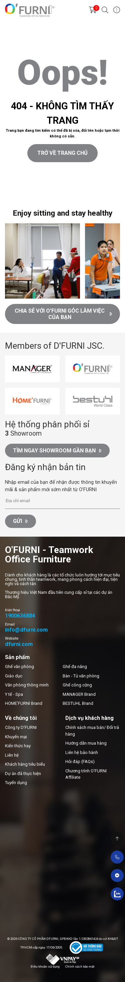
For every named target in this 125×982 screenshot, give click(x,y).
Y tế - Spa (14, 694)
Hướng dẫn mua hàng (86, 743)
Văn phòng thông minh (27, 684)
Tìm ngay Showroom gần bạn (57, 450)
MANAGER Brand (79, 694)
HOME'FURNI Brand (23, 703)
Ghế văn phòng (19, 666)
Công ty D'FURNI (21, 727)
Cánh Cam (42, 197)
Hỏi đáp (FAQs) (80, 761)
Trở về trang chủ (62, 153)
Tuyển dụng (16, 782)
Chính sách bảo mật (79, 966)
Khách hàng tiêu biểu (25, 764)
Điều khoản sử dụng (45, 966)
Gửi (20, 521)
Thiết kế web (12, 197)
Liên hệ (12, 755)
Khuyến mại (16, 736)
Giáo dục (13, 675)
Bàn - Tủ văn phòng (81, 675)
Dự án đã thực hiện (23, 773)
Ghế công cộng (77, 684)
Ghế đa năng (75, 666)
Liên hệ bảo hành (81, 752)
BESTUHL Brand (78, 703)
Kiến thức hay (18, 745)
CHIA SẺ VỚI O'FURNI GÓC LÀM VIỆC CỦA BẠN (63, 314)
